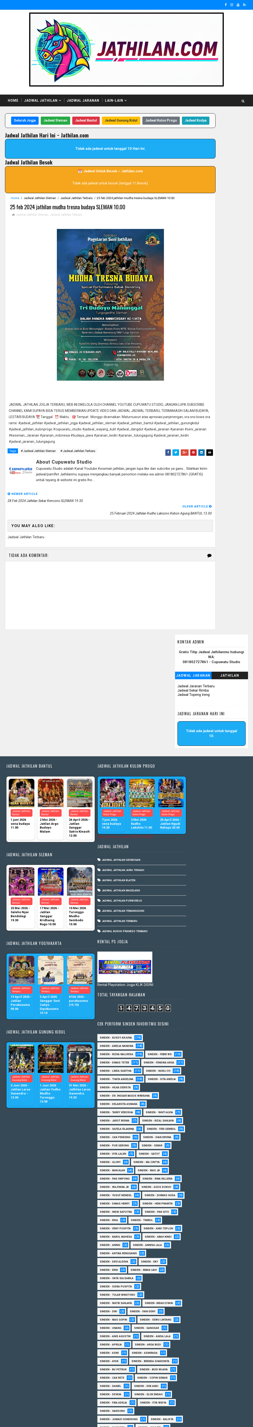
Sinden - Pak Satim (182, 1296)
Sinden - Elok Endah (183, 1229)
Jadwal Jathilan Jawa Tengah (112, 813)
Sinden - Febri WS (181, 732)
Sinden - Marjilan (181, 906)
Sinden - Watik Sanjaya (185, 1097)
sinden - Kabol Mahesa (185, 1022)
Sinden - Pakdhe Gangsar (187, 1304)
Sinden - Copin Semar (184, 1213)
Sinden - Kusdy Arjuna (185, 707)
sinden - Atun (214, 1379)
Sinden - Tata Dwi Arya (184, 1354)
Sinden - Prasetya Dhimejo (188, 1312)
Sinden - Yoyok (179, 1370)
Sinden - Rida (215, 989)
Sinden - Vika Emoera (183, 1362)
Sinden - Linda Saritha (185, 757)
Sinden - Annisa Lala (183, 1039)
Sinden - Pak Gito (181, 989)
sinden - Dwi (218, 1105)
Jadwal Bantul (99, 122)
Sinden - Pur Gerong (183, 881)
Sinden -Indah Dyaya (183, 1105)
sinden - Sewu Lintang (184, 1130)
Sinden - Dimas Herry (184, 964)
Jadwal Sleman (68, 122)
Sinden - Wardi (221, 1362)
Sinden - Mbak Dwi (217, 1271)
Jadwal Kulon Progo (74, 131)
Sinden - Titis (222, 1354)
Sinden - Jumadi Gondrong (188, 1254)
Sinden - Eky (218, 1055)
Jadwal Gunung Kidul (133, 122)
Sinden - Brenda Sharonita (188, 1180)
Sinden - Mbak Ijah (213, 1064)
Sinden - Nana (178, 1288)
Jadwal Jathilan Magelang (110, 833)
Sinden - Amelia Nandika (186, 715)
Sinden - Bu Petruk (182, 1188)
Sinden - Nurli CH (181, 765)
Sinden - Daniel (223, 1213)
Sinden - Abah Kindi (182, 1030)
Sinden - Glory (179, 898)
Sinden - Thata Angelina (186, 773)
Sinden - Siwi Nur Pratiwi (186, 1346)
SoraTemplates (35, 1419)
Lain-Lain (114, 100)
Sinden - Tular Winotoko (186, 1088)
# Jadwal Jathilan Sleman (38, 493)
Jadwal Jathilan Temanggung (112, 853)
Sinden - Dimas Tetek (183, 740)
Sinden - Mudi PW (213, 1279)
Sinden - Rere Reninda (184, 1329)
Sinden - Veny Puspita (184, 1006)
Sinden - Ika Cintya (216, 898)
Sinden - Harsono (220, 1246)
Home (13, 100)
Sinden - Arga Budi (182, 1163)
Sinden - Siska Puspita (185, 1080)
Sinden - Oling (211, 1288)
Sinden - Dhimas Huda (184, 956)
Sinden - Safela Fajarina (186, 848)
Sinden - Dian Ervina (183, 873)
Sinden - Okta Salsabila (186, 1072)
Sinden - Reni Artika (183, 1321)
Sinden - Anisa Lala (182, 1155)
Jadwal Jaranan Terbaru (196, 162)
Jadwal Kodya (108, 131)
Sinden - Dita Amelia (183, 782)
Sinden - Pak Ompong (184, 914)
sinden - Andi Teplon (183, 1014)
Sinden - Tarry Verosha (185, 815)
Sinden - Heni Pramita (184, 972)
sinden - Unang (179, 1138)
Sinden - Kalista (180, 1263)
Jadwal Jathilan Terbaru (76, 208)
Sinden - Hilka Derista (184, 790)
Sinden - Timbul (180, 997)
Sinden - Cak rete (181, 1205)
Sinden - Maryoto (217, 1263)
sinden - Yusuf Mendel (185, 947)
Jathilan (229, 152)
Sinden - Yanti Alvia (182, 823)
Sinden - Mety (178, 1279)
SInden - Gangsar (215, 1138)
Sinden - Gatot (218, 889)
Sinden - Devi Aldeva (183, 1055)
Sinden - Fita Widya (182, 1246)
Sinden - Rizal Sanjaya (185, 840)
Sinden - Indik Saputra (185, 981)
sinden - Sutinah (181, 1387)
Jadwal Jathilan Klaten (107, 823)
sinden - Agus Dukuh (184, 939)
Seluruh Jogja (38, 122)
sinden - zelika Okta (183, 1395)
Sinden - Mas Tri (180, 1271)
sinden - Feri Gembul (183, 856)
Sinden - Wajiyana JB (183, 931)
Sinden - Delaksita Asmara (188, 806)
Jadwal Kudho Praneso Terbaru (113, 874)
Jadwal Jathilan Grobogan (110, 802)
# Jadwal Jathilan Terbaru (77, 493)
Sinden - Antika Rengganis (187, 1047)
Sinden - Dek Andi (181, 1221)
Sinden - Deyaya (217, 1221)
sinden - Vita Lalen (182, 889)
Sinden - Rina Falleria (184, 923)
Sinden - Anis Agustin (184, 1147)
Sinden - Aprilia (220, 1155)
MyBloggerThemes (86, 1419)
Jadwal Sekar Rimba (193, 167)
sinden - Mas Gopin (182, 1122)
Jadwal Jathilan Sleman (40, 208)
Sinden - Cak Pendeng (184, 864)
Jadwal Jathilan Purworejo (111, 843)
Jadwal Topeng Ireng (193, 171)
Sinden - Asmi (217, 1163)
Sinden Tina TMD (180, 1379)
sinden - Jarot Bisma (184, 831)
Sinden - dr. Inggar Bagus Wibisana (194, 798)
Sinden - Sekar (221, 881)
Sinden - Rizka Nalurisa (185, 723)
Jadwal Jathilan (41, 100)
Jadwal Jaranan (83, 100)
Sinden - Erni (178, 1064)
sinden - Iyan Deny (181, 1113)
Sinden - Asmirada (182, 1171)
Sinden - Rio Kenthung (184, 1337)
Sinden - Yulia (212, 1370)
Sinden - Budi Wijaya (183, 1196)
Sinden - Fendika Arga (184, 748)
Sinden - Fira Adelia (182, 1238)
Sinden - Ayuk (217, 1171)
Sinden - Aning (218, 1030)
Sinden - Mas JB (218, 906)
